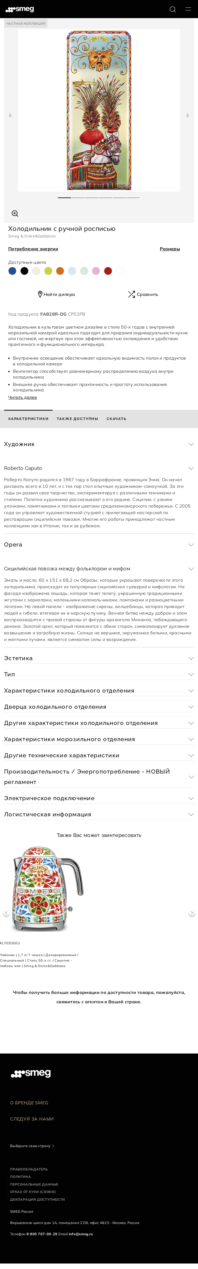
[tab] (28, 419)
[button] (15, 212)
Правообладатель (29, 1169)
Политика (20, 1177)
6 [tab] (133, 195)
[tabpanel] (99, 110)
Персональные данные (34, 1184)
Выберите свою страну (30, 1146)
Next (191, 913)
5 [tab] (119, 195)
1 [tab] (64, 195)
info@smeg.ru (81, 1234)
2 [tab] (78, 195)
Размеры (170, 248)
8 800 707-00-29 (42, 1234)
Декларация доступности (37, 1199)
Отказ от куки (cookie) (33, 1192)
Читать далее (22, 397)
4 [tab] (105, 195)
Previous (6, 913)
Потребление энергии (33, 248)
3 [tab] (92, 195)
